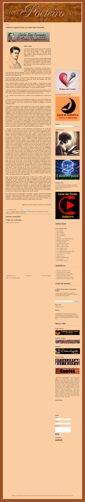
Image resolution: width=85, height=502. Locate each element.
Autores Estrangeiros (60, 234)
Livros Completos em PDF (61, 249)
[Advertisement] (28, 264)
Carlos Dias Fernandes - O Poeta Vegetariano (27, 211)
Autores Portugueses (60, 235)
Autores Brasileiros (60, 232)
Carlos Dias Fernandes (15, 211)
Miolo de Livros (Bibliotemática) (62, 257)
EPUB (13, 212)
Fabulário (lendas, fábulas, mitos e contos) (64, 277)
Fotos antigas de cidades (61, 241)
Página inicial (28, 275)
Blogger (71, 495)
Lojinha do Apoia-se (60, 256)
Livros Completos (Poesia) (61, 248)
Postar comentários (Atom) (14, 277)
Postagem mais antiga (46, 275)
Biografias (58, 237)
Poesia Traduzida (59, 259)
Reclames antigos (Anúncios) (62, 260)
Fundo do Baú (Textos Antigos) (62, 243)
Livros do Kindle (59, 254)
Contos (10, 212)
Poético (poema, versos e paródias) (63, 272)
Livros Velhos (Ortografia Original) (63, 252)
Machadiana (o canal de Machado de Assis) (65, 278)
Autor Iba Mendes (59, 230)
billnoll (62, 495)
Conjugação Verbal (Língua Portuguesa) (64, 238)
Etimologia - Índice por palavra (62, 240)
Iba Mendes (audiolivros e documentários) (64, 273)
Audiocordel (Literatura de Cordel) (63, 270)
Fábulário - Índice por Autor (62, 245)
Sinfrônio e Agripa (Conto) (20, 212)
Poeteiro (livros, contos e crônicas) (63, 275)
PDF (15, 212)
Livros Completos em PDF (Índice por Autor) (65, 251)
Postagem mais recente (10, 275)
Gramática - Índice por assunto (62, 246)
